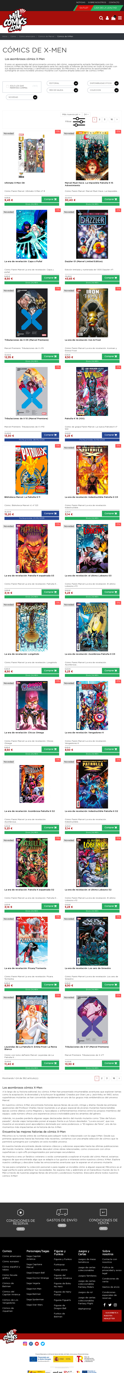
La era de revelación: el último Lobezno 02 (88, 890)
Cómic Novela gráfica (9, 1276)
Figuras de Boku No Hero (62, 1285)
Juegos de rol (85, 1292)
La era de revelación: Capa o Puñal (23, 262)
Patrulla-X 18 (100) (75, 419)
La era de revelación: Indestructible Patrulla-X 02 (91, 811)
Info (20, 1229)
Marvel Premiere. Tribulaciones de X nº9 (24, 348)
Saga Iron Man (34, 1289)
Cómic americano (11, 1256)
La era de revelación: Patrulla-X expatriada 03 (29, 576)
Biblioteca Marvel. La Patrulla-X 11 (22, 497)
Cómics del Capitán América (11, 1293)
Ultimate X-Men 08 (14, 183)
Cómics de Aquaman (8, 1309)
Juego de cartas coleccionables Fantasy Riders (86, 1284)
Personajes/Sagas (38, 1251)
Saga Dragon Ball (36, 1273)
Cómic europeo (10, 1262)
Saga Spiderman (35, 1300)
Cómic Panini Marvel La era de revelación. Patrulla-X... (31, 584)
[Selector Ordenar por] (71, 114)
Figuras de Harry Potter (62, 1293)
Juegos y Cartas (83, 1253)
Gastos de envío (111, 1287)
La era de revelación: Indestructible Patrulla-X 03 (91, 497)
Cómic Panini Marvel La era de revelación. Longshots (30, 662)
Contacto (114, 2)
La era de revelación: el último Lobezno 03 (88, 576)
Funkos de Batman (59, 1315)
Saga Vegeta (33, 1283)
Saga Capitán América (34, 1257)
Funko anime (60, 1270)
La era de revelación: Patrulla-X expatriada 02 (29, 890)
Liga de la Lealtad (105, 8)
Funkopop (59, 1265)
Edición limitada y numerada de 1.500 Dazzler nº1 (89, 270)
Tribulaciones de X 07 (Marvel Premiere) (87, 1047)
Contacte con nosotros (109, 1260)
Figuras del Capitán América (63, 1276)
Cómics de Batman (8, 1284)
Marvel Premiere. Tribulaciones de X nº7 (84, 1055)
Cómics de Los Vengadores (10, 1301)
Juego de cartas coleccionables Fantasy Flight (86, 1301)
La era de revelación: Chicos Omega (24, 733)
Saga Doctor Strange (38, 1278)
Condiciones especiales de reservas (109, 1295)
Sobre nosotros (97, 2)
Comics (7, 1251)
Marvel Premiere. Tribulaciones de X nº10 (24, 427)
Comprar (50, 199)
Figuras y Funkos (60, 1253)
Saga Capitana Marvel (34, 1265)
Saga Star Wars (35, 1305)
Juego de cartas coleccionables (86, 1269)
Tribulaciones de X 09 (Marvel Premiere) (26, 340)
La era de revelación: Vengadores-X (84, 733)
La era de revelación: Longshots (21, 654)
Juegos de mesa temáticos (87, 1260)
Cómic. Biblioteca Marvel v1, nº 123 (21, 505)
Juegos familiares (87, 1276)
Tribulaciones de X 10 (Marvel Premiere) (26, 419)
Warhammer (84, 1309)
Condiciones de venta (110, 1280)
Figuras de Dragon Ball (60, 1307)
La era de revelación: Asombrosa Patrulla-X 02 (29, 811)
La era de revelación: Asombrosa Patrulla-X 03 (90, 654)
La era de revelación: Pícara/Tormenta (25, 968)
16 (112, 119)
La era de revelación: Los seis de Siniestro (88, 968)
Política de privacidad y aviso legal (112, 1270)
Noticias (81, 2)
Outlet (84, 8)
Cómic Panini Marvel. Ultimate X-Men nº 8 (24, 191)
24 (86, 114)
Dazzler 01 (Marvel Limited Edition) (84, 262)
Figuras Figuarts (62, 1300)
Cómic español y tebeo (11, 1268)
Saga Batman (34, 1294)
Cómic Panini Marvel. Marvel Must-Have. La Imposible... (91, 191)
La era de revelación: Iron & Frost (83, 340)
